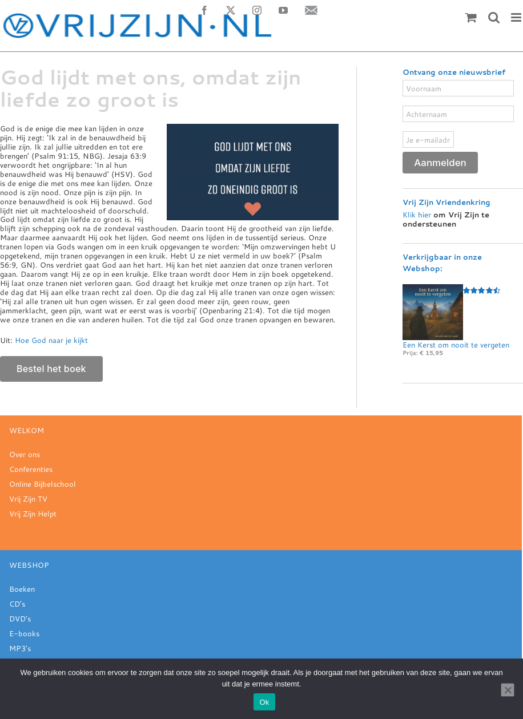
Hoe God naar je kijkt (51, 340)
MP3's (20, 648)
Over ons (24, 454)
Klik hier (417, 214)
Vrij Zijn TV (28, 499)
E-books (24, 633)
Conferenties (31, 469)
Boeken (22, 589)
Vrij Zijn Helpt (33, 513)
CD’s (17, 604)
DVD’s (20, 618)
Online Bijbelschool (42, 484)
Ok (264, 702)
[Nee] (507, 690)
